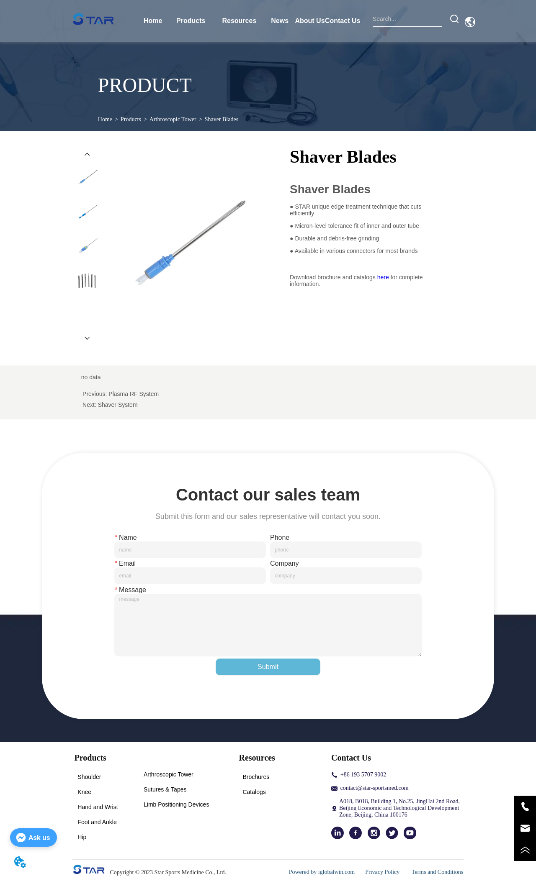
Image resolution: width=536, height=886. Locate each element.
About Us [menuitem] (310, 20)
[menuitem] (191, 21)
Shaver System (118, 404)
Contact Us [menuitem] (342, 20)
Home (105, 119)
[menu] (249, 21)
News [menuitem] (280, 20)
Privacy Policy (383, 872)
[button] (191, 21)
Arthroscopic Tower (172, 119)
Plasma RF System (133, 394)
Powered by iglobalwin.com (322, 872)
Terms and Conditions (437, 872)
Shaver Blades (221, 119)
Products (131, 119)
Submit (268, 666)
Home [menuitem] (153, 20)
